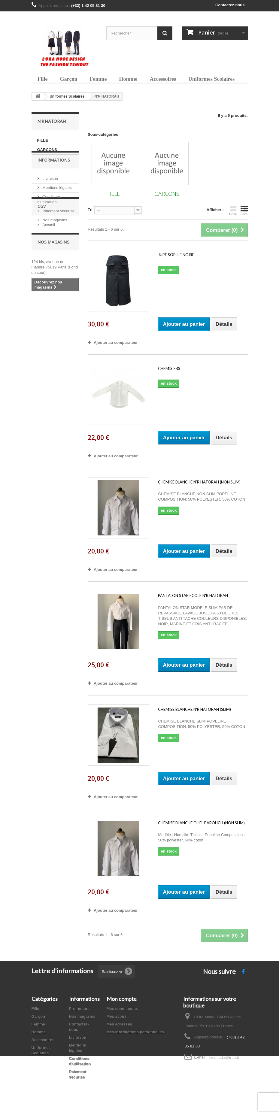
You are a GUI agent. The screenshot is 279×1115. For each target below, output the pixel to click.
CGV (42, 253)
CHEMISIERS (169, 368)
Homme (128, 79)
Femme (98, 79)
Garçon (68, 79)
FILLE (42, 140)
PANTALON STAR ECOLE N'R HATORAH (193, 595)
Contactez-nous (230, 5)
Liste (244, 210)
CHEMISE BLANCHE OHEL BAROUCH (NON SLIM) (201, 822)
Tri (90, 210)
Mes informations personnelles (135, 1032)
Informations (54, 172)
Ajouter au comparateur (116, 342)
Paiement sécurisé (58, 221)
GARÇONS (47, 149)
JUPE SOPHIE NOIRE (176, 254)
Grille (233, 210)
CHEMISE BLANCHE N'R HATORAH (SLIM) (194, 709)
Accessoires (163, 79)
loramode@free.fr (223, 1057)
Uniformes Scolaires (211, 79)
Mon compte (122, 998)
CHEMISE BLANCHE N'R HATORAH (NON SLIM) (199, 482)
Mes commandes (122, 1008)
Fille (43, 79)
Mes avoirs (117, 1016)
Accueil (48, 269)
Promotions (80, 1008)
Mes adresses (119, 1024)
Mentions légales (56, 197)
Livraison (49, 188)
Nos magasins (54, 230)
